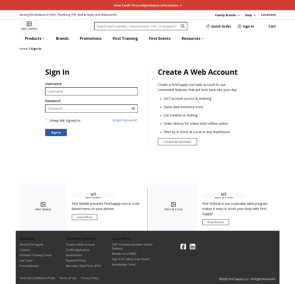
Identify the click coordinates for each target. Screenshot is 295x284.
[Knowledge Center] (132, 264)
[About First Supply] (35, 245)
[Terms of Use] (69, 278)
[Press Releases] (35, 266)
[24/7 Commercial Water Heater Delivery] (132, 246)
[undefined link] (147, 5)
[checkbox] (47, 120)
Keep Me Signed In (65, 120)
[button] (34, 38)
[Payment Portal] (83, 260)
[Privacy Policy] (90, 278)
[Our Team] (35, 260)
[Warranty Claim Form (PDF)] (83, 266)
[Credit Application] (83, 250)
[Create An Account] (177, 141)
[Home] (29, 26)
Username (53, 83)
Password (52, 101)
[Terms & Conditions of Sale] (38, 278)
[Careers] (35, 250)
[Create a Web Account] (83, 245)
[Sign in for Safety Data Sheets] (132, 259)
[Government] (83, 255)
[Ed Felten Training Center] (35, 255)
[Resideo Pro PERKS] (132, 254)
